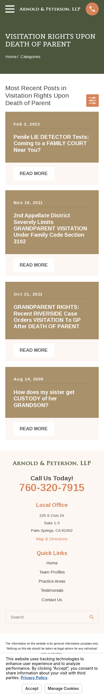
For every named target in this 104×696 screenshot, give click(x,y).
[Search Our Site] (92, 617)
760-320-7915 (52, 487)
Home (52, 563)
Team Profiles (52, 572)
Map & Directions (52, 538)
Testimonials (52, 590)
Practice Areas (52, 581)
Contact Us (52, 599)
